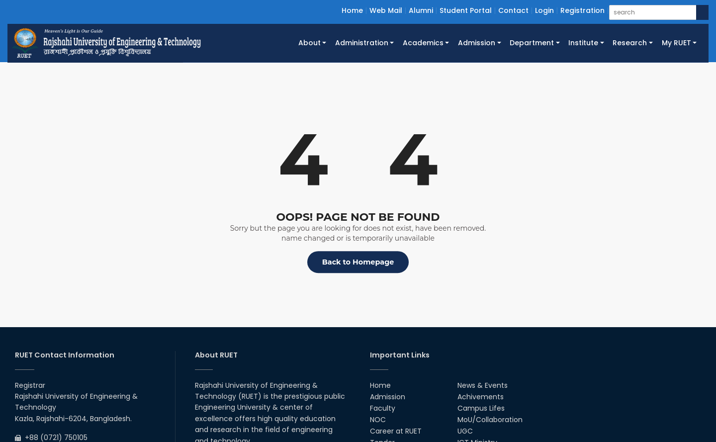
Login (544, 10)
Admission (387, 397)
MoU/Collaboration (490, 420)
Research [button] (630, 43)
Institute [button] (583, 43)
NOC (378, 420)
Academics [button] (423, 43)
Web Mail (385, 10)
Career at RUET (396, 431)
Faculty (382, 408)
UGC (465, 431)
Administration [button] (361, 43)
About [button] (309, 43)
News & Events (482, 385)
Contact (513, 10)
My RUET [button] (676, 43)
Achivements (480, 397)
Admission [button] (476, 43)
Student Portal (466, 10)
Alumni (421, 10)
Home (352, 10)
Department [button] (532, 43)
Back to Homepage (358, 262)
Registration (582, 10)
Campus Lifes (481, 408)
